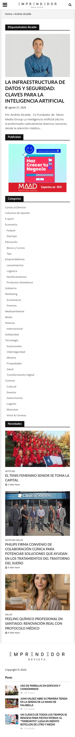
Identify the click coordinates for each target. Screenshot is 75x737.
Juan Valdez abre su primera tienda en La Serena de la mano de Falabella (43, 702)
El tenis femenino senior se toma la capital (37, 478)
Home (8, 14)
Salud (19, 540)
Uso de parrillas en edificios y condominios (40, 687)
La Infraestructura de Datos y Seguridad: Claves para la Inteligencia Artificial (35, 91)
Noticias (10, 471)
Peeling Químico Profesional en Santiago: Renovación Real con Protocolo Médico (34, 623)
